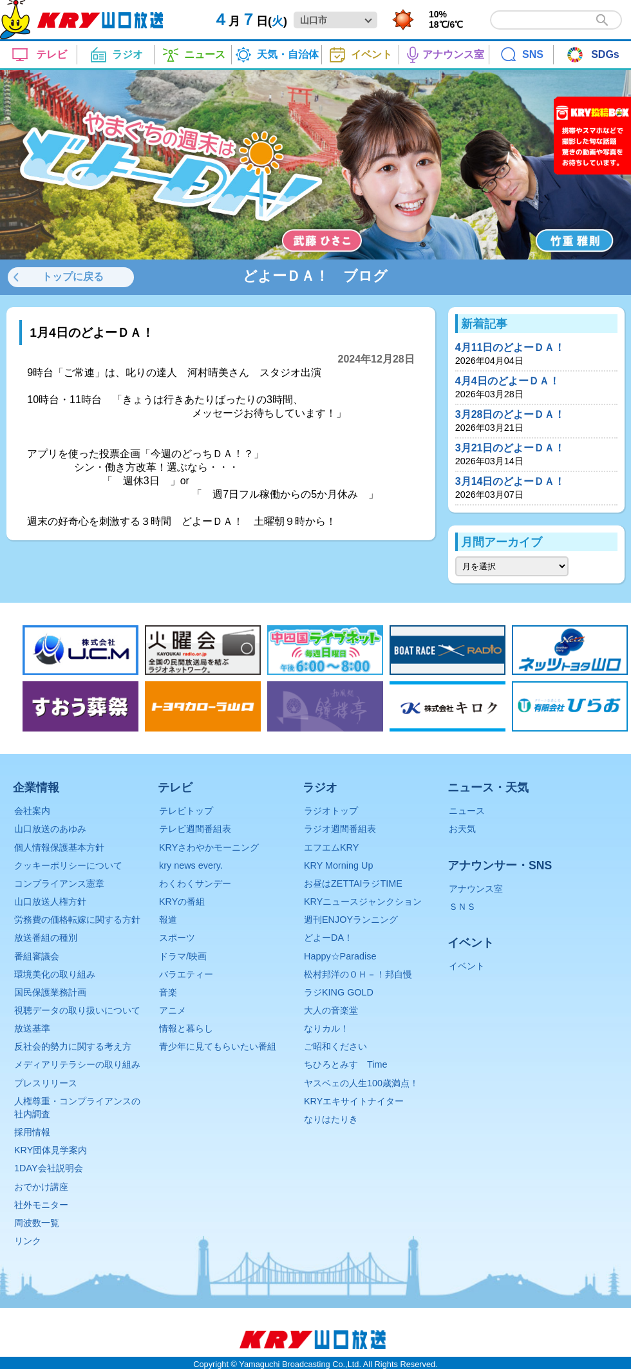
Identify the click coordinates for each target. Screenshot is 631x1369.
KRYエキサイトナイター (354, 1101)
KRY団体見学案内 (50, 1150)
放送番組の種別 (45, 937)
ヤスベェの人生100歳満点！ (361, 1083)
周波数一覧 (36, 1223)
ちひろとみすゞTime (345, 1064)
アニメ (172, 1010)
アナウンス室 (476, 888)
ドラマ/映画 (183, 956)
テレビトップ (186, 811)
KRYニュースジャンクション (363, 901)
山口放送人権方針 (50, 901)
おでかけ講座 (41, 1187)
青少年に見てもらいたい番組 (217, 1046)
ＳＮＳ (462, 907)
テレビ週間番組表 (195, 829)
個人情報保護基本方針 (59, 847)
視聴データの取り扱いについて (77, 1010)
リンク (27, 1241)
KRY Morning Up (338, 865)
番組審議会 (36, 956)
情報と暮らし (186, 1028)
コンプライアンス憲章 (59, 883)
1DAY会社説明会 (48, 1168)
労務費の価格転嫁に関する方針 (77, 919)
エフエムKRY (331, 847)
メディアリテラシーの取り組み (77, 1064)
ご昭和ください (335, 1046)
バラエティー (186, 974)
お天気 (462, 829)
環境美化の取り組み (54, 974)
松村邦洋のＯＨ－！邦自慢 (358, 974)
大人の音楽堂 (331, 1010)
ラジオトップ (331, 811)
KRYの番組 (182, 901)
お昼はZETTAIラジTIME (353, 883)
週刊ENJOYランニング (351, 919)
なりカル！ (326, 1028)
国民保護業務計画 (50, 992)
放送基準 (32, 1028)
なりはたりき (331, 1119)
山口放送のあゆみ (50, 829)
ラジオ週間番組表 (340, 829)
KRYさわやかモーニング (209, 847)
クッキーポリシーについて (68, 865)
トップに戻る (73, 276)
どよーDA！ (328, 937)
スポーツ (177, 937)
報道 (168, 919)
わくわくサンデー (195, 883)
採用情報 (32, 1132)
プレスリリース (45, 1083)
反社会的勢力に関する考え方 (72, 1046)
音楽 (168, 992)
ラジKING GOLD (338, 992)
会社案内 (32, 811)
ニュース (467, 811)
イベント (467, 966)
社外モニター (41, 1205)
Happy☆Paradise (340, 956)
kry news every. (191, 865)
